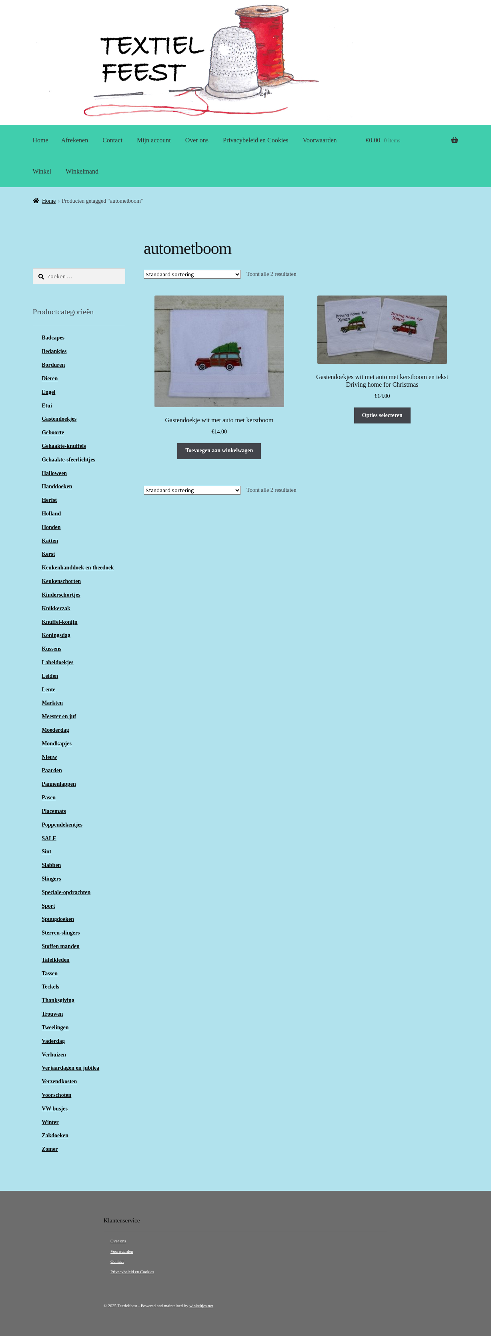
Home (40, 140)
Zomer (50, 1149)
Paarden (52, 770)
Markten (52, 703)
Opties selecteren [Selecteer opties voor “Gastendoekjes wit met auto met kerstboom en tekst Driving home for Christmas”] (382, 415)
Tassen (50, 974)
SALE (49, 838)
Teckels (50, 987)
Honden (51, 527)
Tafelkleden (56, 960)
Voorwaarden (320, 140)
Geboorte (53, 432)
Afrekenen (74, 140)
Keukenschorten (61, 581)
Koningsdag (56, 635)
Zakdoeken (55, 1135)
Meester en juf (59, 716)
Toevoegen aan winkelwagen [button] (219, 450)
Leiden (50, 676)
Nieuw (49, 757)
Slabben (51, 865)
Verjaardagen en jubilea (70, 1068)
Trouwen (52, 1014)
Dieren (50, 378)
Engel (48, 392)
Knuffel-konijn (59, 622)
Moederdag (55, 730)
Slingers (51, 879)
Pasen (49, 798)
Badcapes (53, 338)
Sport (48, 906)
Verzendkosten (59, 1081)
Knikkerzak (56, 608)
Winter (50, 1122)
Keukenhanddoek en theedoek (78, 568)
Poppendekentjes (62, 825)
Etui (47, 406)
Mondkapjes (57, 744)
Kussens (51, 649)
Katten (50, 541)
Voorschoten (56, 1095)
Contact (112, 140)
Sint (46, 852)
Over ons (196, 140)
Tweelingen (55, 1027)
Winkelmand (82, 171)
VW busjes (55, 1109)
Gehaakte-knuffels (64, 446)
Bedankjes (54, 351)
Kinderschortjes (61, 595)
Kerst (48, 554)
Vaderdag (53, 1041)
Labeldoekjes (57, 662)
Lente (48, 690)
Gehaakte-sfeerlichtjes (68, 460)
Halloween (54, 473)
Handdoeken (57, 486)
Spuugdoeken (58, 919)
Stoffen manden (61, 946)
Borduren (53, 365)
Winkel (42, 171)
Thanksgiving (58, 1000)
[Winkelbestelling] (192, 274)
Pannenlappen (59, 784)
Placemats (54, 811)
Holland (51, 514)
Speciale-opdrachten (66, 892)
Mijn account (154, 140)
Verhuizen (54, 1055)
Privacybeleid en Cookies (256, 140)
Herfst (49, 500)
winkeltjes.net (201, 1306)
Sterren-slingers (61, 933)
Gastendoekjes (59, 419)
